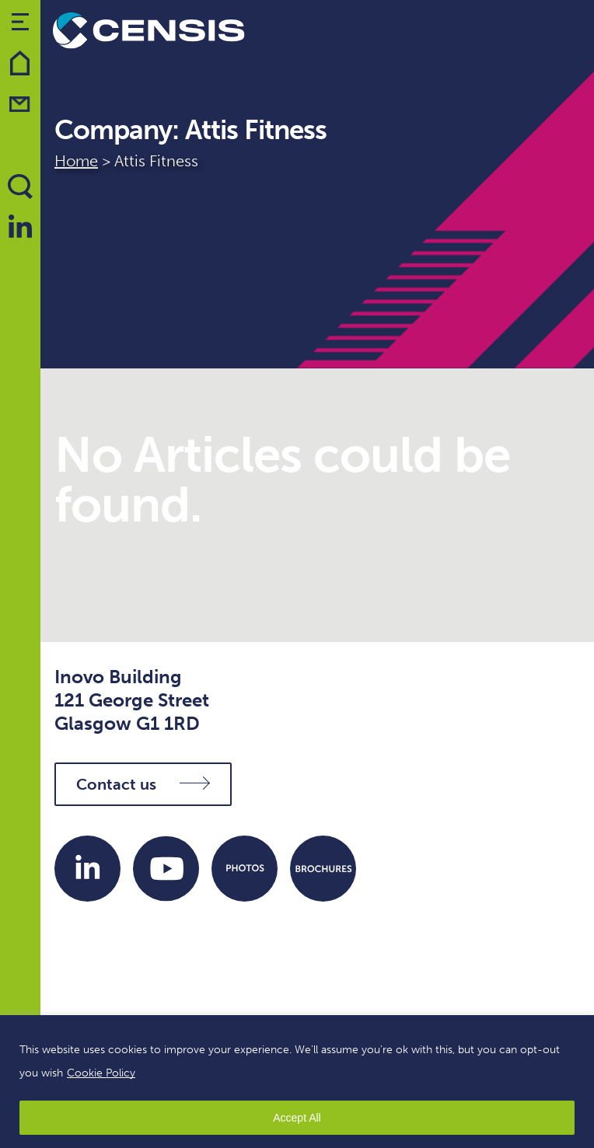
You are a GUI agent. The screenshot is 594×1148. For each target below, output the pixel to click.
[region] (297, 1081)
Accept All (296, 1117)
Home (76, 161)
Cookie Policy (101, 1073)
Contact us (143, 784)
